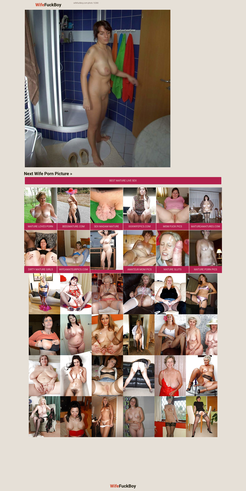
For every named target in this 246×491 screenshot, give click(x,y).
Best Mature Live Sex (123, 180)
